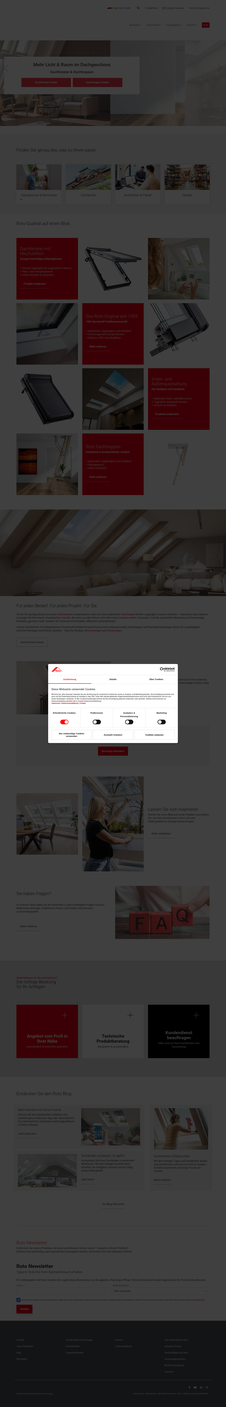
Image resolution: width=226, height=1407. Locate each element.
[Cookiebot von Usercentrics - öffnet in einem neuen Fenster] (162, 669)
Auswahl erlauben (113, 735)
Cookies (83, 703)
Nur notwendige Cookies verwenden (71, 734)
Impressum (55, 703)
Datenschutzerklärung (69, 703)
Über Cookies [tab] (156, 679)
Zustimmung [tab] (69, 679)
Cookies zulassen (154, 735)
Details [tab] (112, 679)
